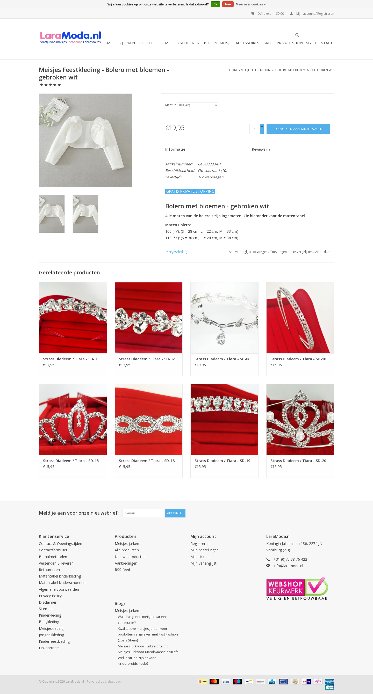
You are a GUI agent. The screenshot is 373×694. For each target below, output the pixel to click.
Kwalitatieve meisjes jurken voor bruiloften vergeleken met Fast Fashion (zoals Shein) (148, 634)
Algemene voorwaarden (59, 589)
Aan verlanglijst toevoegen (248, 252)
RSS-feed (122, 569)
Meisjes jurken (121, 42)
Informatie (175, 149)
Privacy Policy (50, 595)
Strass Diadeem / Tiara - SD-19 (222, 460)
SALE (268, 42)
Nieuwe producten (130, 556)
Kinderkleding (50, 615)
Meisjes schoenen (182, 42)
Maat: (170, 105)
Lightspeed (113, 681)
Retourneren (49, 569)
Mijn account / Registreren (312, 13)
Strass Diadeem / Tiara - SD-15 (71, 460)
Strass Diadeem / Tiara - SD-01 (71, 358)
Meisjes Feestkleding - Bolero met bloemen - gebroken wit (287, 70)
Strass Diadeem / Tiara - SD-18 (147, 460)
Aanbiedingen (126, 563)
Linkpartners (49, 647)
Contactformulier (53, 549)
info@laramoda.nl (288, 565)
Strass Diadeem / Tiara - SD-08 (222, 358)
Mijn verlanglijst (203, 563)
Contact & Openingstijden (60, 543)
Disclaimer (47, 602)
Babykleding (49, 621)
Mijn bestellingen (204, 549)
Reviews (261, 149)
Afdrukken (322, 252)
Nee (228, 4)
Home (233, 70)
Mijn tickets (200, 556)
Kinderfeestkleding (54, 641)
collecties (150, 42)
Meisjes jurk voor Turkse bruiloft (143, 646)
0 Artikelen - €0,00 (268, 13)
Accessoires (247, 42)
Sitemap (46, 608)
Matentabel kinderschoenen (62, 582)
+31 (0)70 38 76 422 (290, 559)
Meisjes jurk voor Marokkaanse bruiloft (148, 652)
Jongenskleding (51, 634)
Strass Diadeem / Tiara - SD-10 (298, 358)
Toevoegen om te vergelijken (291, 252)
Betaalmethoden (53, 556)
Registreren (200, 543)
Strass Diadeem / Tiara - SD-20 (298, 460)
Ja (215, 4)
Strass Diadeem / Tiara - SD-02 (147, 358)
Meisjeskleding (51, 628)
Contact (324, 42)
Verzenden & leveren (56, 563)
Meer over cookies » (251, 4)
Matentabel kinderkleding (60, 576)
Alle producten (127, 549)
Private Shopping (294, 42)
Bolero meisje (217, 42)
